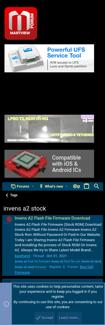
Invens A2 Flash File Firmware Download (52, 218)
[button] (33, 186)
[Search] (97, 186)
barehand (22, 256)
